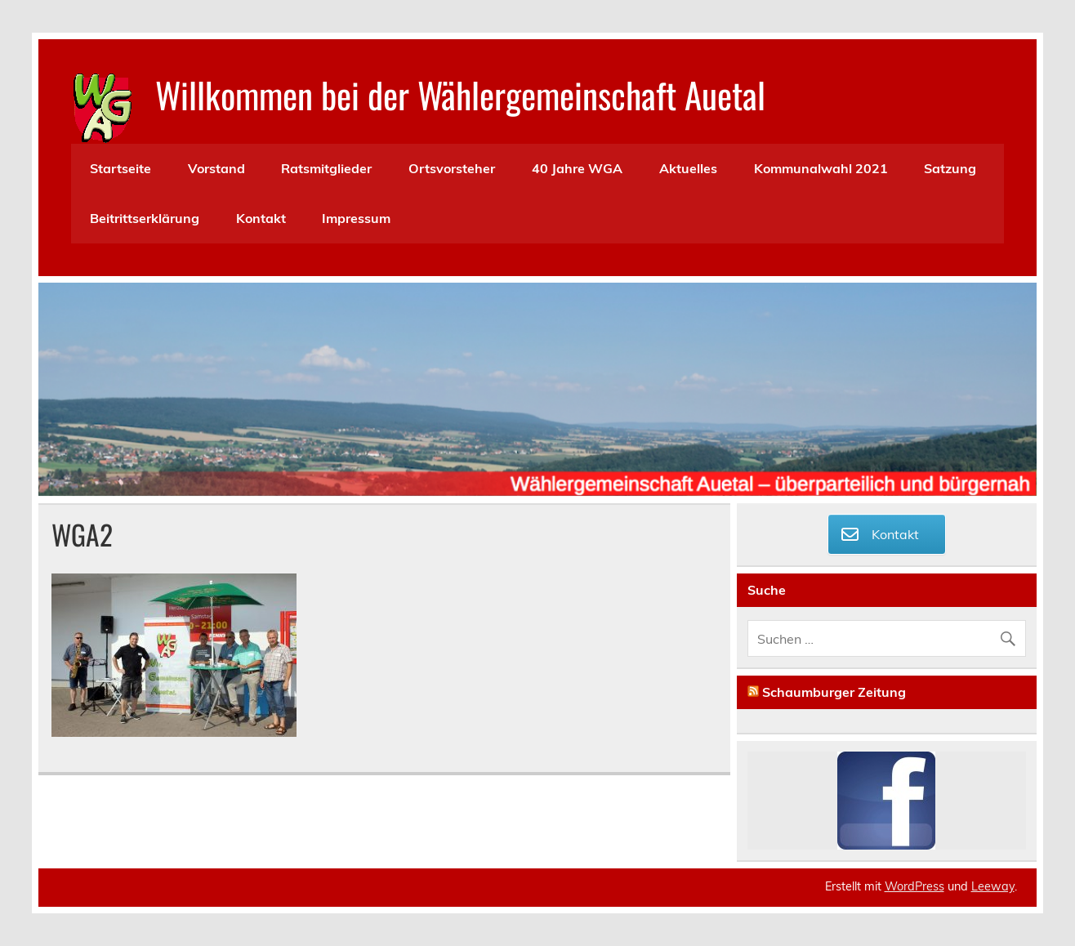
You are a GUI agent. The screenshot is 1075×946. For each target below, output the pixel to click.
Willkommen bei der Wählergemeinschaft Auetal (460, 94)
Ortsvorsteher (451, 168)
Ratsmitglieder (326, 168)
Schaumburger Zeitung (834, 692)
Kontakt (261, 218)
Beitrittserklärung (144, 218)
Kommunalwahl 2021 (821, 168)
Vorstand (216, 168)
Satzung (950, 168)
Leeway (993, 886)
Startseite (120, 168)
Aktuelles (688, 168)
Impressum (356, 218)
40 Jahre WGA (577, 168)
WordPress (914, 886)
